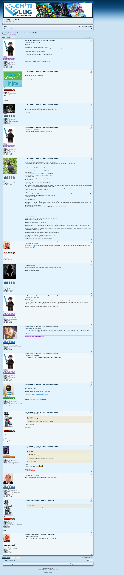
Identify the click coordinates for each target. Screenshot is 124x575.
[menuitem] (5, 26)
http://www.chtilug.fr (28, 427)
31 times (10, 439)
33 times (10, 66)
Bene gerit (5, 454)
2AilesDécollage (6, 174)
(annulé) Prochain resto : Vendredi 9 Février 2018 (19, 33)
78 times (10, 349)
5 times (10, 496)
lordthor (4, 56)
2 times (10, 291)
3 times (10, 184)
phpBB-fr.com (49, 571)
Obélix (4, 484)
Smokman (5, 113)
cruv (28, 243)
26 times (10, 67)
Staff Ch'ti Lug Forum (12, 34)
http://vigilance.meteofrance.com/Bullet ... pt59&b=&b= (37, 170)
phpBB (44, 569)
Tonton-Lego (5, 339)
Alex (4, 428)
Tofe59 (4, 87)
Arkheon (29, 265)
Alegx (4, 395)
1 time (10, 465)
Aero (43, 568)
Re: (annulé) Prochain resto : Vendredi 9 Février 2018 (39, 474)
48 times (10, 98)
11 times (10, 440)
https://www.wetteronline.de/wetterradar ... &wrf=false (37, 167)
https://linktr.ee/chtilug (42, 394)
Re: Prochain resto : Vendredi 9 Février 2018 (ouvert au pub (41, 71)
